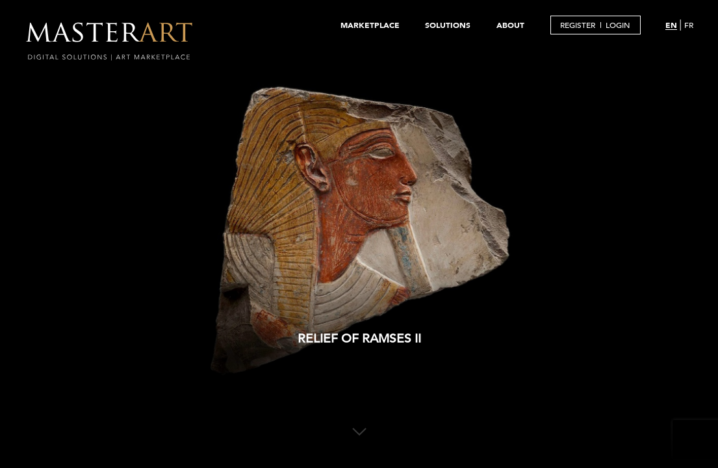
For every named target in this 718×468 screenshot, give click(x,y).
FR (688, 25)
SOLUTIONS (447, 25)
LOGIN (618, 25)
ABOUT (510, 25)
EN (671, 25)
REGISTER (577, 25)
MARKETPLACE (370, 25)
